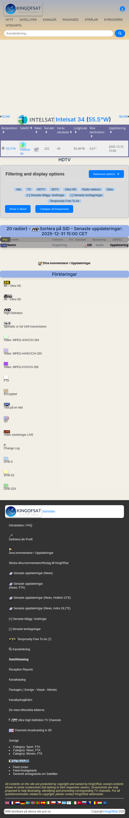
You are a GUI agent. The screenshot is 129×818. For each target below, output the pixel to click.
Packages (15, 689)
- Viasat (39, 689)
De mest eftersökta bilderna (26, 710)
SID (89, 245)
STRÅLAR (91, 19)
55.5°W (98, 119)
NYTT (9, 19)
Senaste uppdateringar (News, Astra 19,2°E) (40, 608)
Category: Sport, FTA (26, 747)
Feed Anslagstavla (25, 770)
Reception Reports (21, 669)
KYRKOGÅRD (113, 19)
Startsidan (30, 511)
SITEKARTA (14, 25)
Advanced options (106, 174)
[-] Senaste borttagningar (86, 195)
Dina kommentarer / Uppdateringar (66, 263)
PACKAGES (70, 19)
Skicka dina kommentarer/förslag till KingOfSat (38, 563)
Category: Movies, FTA (27, 753)
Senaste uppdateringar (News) (31, 573)
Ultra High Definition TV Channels (35, 720)
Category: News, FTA (26, 750)
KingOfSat (111, 811)
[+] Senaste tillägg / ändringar (45, 195)
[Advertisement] (64, 76)
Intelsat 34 (70, 119)
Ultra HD (70, 189)
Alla (18, 189)
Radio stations (91, 189)
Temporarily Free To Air (64, 201)
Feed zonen (20, 767)
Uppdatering (119, 245)
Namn (11, 245)
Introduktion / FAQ (20, 525)
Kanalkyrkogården (20, 700)
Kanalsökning (19, 649)
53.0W (5, 116)
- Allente (50, 689)
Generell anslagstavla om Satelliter (35, 774)
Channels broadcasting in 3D (30, 730)
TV (29, 189)
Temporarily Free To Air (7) (30, 639)
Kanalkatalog (17, 679)
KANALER (49, 19)
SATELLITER (28, 19)
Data (110, 189)
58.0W (123, 116)
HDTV (41, 189)
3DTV (55, 189)
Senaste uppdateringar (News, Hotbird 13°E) (40, 597)
